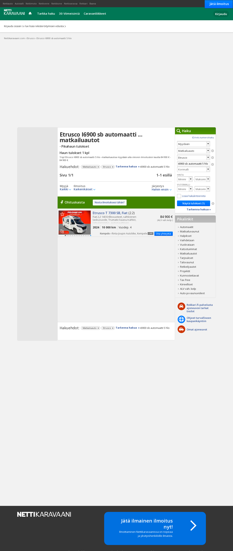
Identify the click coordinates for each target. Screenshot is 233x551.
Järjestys (158, 186)
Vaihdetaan (187, 240)
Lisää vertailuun (62, 231)
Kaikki (64, 189)
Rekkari (83, 3)
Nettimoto (31, 3)
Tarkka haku (46, 13)
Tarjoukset (186, 258)
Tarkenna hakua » (128, 166)
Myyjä (64, 186)
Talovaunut (187, 262)
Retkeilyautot (188, 266)
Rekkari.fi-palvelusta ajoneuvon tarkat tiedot (200, 308)
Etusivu (30, 13)
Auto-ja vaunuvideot (192, 293)
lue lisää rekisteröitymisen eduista (44, 26)
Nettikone (56, 3)
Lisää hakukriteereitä (194, 196)
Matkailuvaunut (189, 231)
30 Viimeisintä (69, 13)
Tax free (185, 280)
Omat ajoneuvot (197, 329)
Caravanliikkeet (95, 13)
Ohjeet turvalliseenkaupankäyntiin (199, 319)
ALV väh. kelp (188, 289)
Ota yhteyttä (163, 233)
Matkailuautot (188, 253)
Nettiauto (8, 3)
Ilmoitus (79, 186)
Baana (93, 3)
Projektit (185, 271)
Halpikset (185, 236)
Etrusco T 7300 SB (116, 222)
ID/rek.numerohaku (203, 137)
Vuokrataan (187, 244)
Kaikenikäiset (83, 189)
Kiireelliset (186, 284)
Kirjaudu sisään (12, 26)
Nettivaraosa (70, 3)
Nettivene (44, 3)
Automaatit (186, 227)
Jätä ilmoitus (219, 4)
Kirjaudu (221, 14)
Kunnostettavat (189, 275)
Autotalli (19, 3)
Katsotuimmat (188, 249)
